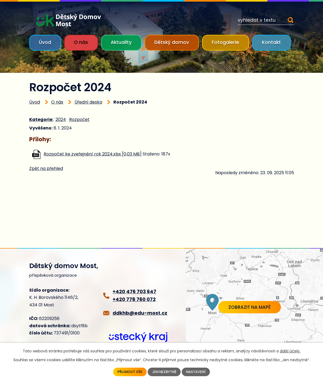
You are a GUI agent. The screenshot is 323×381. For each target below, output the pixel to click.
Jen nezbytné (164, 371)
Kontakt (271, 42)
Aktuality (121, 42)
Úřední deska (88, 102)
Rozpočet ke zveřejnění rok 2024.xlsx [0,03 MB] (93, 154)
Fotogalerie (225, 42)
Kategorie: (41, 119)
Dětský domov (171, 42)
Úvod (45, 42)
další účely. (290, 350)
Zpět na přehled (46, 168)
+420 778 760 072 (134, 299)
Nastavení (197, 371)
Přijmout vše (128, 371)
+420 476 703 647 (134, 291)
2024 (60, 119)
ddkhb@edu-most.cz (140, 313)
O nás (81, 42)
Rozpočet (79, 119)
